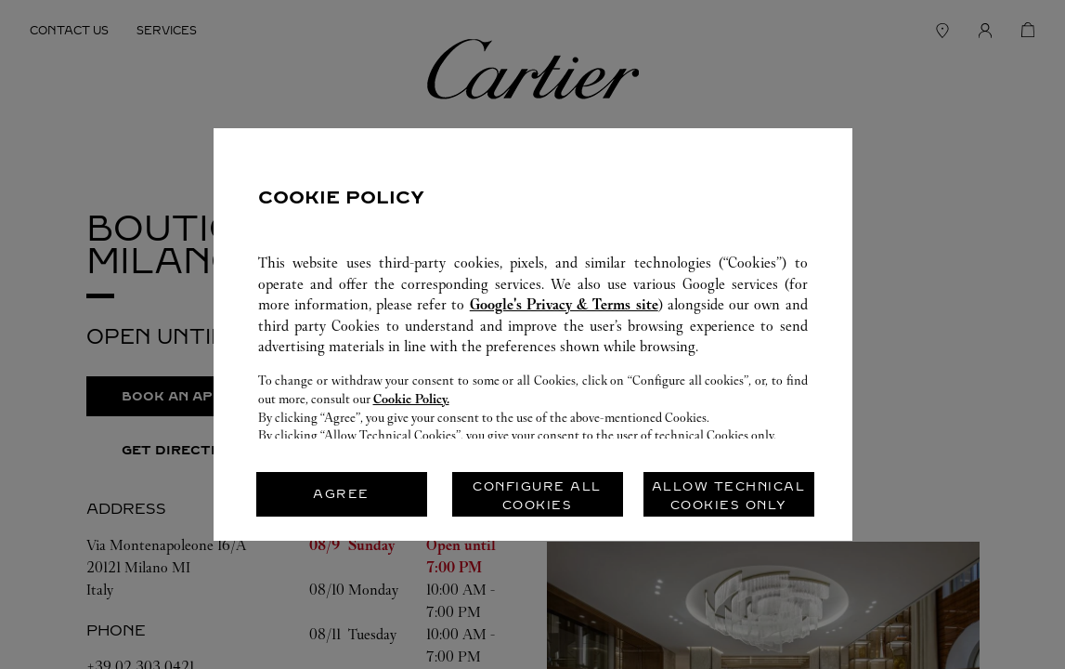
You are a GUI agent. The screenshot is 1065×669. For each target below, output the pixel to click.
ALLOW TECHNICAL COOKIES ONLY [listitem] (729, 495)
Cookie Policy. (411, 399)
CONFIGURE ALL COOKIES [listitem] (537, 495)
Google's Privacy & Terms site (564, 304)
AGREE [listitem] (341, 494)
